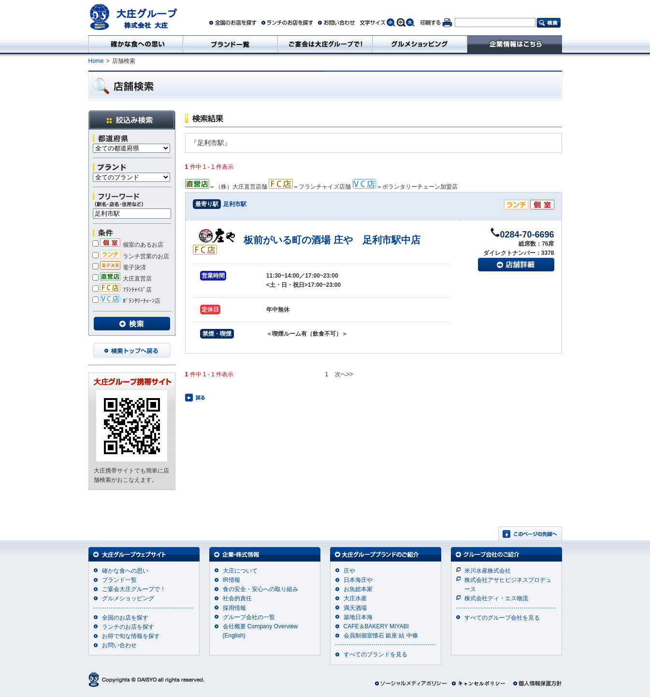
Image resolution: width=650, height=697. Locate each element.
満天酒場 (355, 608)
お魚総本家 (358, 589)
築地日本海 (358, 617)
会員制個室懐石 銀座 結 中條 (381, 635)
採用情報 (234, 608)
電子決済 (119, 267)
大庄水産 (355, 598)
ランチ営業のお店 (130, 256)
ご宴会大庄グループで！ (134, 589)
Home (96, 61)
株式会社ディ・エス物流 (496, 598)
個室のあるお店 (127, 244)
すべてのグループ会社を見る (502, 617)
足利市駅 (234, 204)
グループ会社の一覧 (249, 617)
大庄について (240, 570)
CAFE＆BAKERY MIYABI (376, 626)
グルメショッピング (128, 598)
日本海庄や (358, 580)
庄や (349, 570)
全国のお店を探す (125, 617)
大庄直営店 (122, 278)
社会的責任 (237, 598)
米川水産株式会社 (487, 570)
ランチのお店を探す (128, 626)
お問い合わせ (119, 645)
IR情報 (231, 580)
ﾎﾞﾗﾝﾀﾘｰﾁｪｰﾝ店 (126, 300)
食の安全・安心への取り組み (260, 589)
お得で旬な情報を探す (131, 636)
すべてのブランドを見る (375, 654)
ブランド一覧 (119, 580)
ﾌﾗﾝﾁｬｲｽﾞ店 (122, 289)
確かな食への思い (125, 570)
